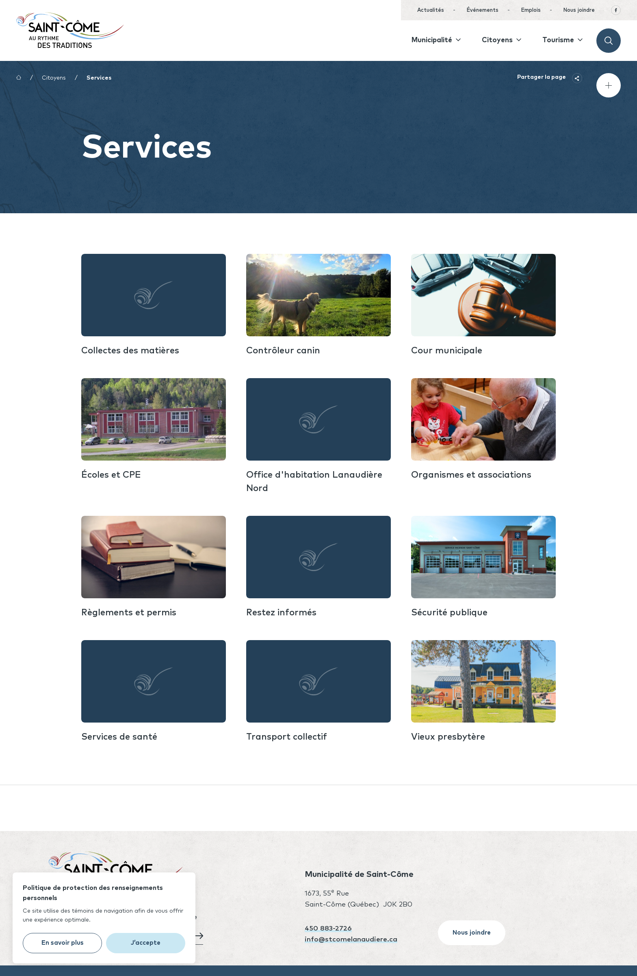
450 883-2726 (328, 928)
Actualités (430, 10)
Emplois (531, 10)
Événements (482, 10)
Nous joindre (579, 10)
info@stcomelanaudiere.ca (351, 939)
